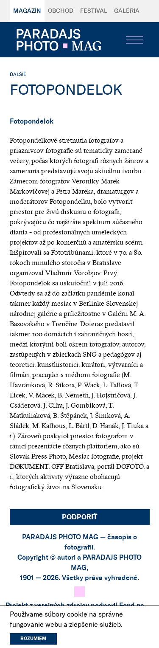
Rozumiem (33, 638)
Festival (93, 11)
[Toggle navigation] (134, 40)
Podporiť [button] (80, 517)
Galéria (126, 11)
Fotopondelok (31, 121)
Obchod (60, 11)
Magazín (27, 11)
